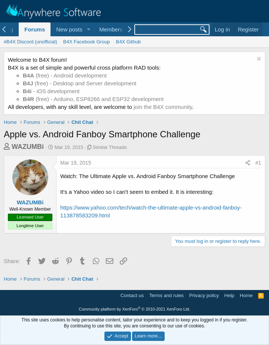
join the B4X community (163, 107)
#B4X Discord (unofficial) (30, 42)
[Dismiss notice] (258, 60)
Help (229, 295)
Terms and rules (166, 295)
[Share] (248, 163)
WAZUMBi (28, 146)
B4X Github (128, 42)
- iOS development (51, 91)
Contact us (132, 295)
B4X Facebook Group (86, 42)
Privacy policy (204, 295)
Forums (34, 29)
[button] (88, 29)
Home (246, 295)
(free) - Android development (65, 75)
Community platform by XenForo (134, 309)
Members (111, 29)
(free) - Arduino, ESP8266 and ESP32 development (93, 99)
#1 (258, 163)
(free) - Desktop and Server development (80, 83)
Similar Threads (110, 147)
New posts (69, 29)
